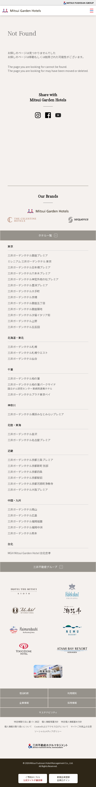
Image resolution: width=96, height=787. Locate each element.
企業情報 (24, 702)
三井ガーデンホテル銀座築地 (25, 309)
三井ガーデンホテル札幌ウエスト (28, 353)
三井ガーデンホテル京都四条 (25, 472)
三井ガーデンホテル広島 (22, 515)
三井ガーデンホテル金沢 (22, 434)
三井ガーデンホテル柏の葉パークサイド (32, 386)
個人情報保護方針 (50, 721)
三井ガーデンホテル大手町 (24, 291)
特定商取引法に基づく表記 (26, 721)
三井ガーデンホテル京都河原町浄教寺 (30, 484)
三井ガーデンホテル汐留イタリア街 (29, 315)
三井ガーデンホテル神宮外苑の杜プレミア (33, 279)
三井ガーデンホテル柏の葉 (24, 378)
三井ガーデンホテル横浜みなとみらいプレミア (36, 414)
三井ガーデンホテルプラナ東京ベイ (29, 394)
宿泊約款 (24, 693)
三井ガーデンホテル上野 (22, 321)
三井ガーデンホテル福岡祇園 (25, 521)
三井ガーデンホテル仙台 (22, 359)
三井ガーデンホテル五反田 (24, 327)
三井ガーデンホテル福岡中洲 (25, 527)
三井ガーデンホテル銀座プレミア (28, 255)
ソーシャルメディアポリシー (48, 731)
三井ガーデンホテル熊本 (22, 533)
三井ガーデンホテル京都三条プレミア (30, 460)
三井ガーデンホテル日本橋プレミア (29, 267)
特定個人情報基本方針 (71, 721)
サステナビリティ (48, 712)
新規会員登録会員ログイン (63, 778)
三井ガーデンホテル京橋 (22, 297)
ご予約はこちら (32, 778)
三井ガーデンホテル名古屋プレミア (29, 440)
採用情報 (72, 702)
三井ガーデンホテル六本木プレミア (29, 273)
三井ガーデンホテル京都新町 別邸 (28, 466)
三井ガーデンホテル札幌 (22, 347)
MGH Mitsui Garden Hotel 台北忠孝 (29, 553)
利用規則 (72, 693)
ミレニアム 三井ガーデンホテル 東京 (29, 261)
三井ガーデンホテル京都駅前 (25, 478)
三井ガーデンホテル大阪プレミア (28, 489)
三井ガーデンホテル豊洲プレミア (28, 285)
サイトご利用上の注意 (81, 726)
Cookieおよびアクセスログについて (51, 726)
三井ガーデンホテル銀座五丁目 (26, 303)
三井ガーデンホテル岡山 (22, 509)
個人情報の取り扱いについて (18, 726)
